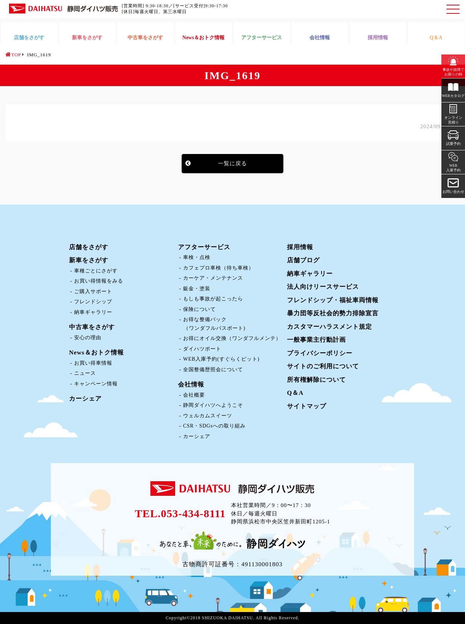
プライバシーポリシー (319, 353)
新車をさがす (88, 260)
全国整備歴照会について (213, 369)
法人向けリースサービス (323, 286)
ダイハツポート (202, 349)
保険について (199, 309)
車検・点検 (196, 257)
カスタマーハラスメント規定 (329, 326)
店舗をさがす (88, 247)
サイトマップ (306, 406)
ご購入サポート (93, 291)
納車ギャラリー (93, 312)
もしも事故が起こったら (213, 298)
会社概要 (194, 395)
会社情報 (191, 384)
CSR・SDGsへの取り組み (214, 426)
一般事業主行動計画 (316, 339)
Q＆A (295, 392)
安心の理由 (87, 337)
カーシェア (85, 398)
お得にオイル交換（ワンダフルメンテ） (232, 338)
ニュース (85, 373)
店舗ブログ (303, 260)
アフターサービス (204, 247)
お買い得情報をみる (98, 281)
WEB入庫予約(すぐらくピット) (221, 359)
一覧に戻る (232, 163)
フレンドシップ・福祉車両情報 (333, 300)
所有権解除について (316, 379)
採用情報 (300, 247)
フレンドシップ (93, 301)
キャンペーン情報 (96, 383)
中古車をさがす (92, 327)
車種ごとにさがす (96, 270)
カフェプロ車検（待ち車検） (218, 268)
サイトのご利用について (323, 366)
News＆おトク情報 (96, 352)
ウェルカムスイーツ (207, 415)
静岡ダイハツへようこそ (213, 405)
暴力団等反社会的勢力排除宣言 (333, 313)
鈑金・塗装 (196, 288)
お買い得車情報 (93, 363)
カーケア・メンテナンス (213, 278)
